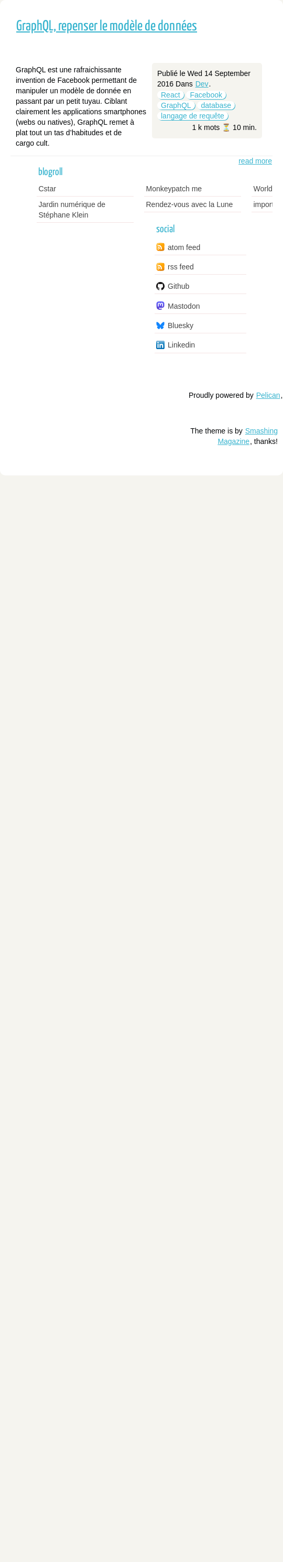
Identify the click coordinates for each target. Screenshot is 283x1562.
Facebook (206, 95)
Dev (202, 84)
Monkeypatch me (174, 189)
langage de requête (192, 116)
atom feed (184, 247)
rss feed (181, 267)
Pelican (268, 395)
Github (178, 286)
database (216, 105)
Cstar (47, 189)
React (170, 95)
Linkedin (181, 345)
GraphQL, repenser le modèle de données (106, 26)
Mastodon (184, 306)
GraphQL (176, 105)
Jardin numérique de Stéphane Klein (72, 209)
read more (255, 161)
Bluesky (180, 325)
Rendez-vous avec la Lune (189, 204)
